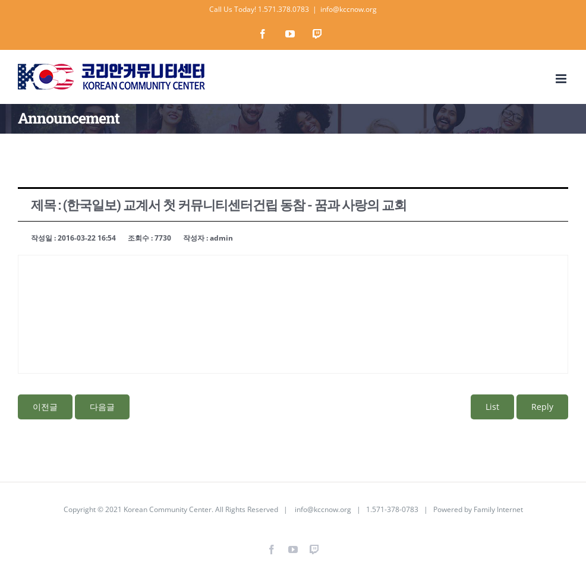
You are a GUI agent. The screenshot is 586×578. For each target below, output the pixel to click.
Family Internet (498, 509)
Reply (542, 406)
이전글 (45, 406)
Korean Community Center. (168, 509)
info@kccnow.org (348, 9)
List (492, 406)
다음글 (102, 406)
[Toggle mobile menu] (562, 78)
